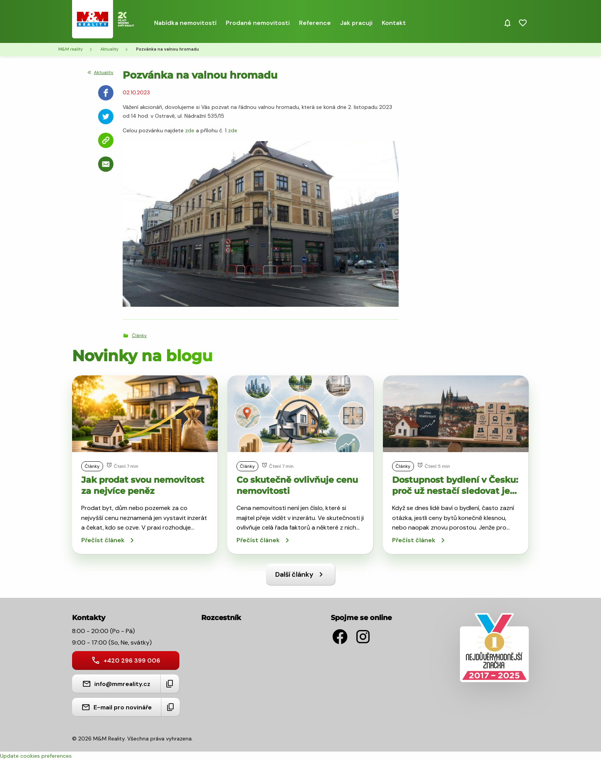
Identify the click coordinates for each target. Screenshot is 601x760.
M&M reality (70, 49)
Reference (315, 23)
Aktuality (109, 49)
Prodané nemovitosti (258, 23)
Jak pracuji (356, 23)
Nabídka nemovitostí (185, 23)
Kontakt (394, 23)
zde (189, 130)
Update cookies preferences (36, 755)
